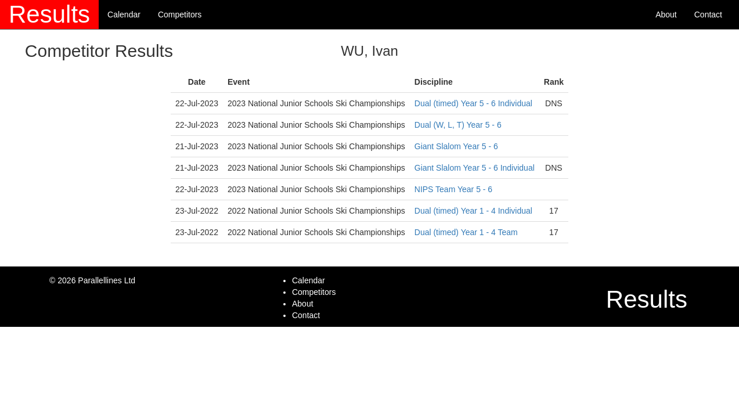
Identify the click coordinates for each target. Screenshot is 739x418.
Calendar (123, 14)
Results (49, 14)
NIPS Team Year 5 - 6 (453, 189)
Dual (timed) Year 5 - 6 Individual (473, 103)
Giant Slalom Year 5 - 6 (456, 146)
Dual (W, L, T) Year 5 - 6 (458, 124)
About (666, 14)
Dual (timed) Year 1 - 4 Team (466, 232)
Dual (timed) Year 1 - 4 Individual (473, 210)
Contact (708, 14)
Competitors (179, 14)
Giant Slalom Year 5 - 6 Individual (474, 167)
